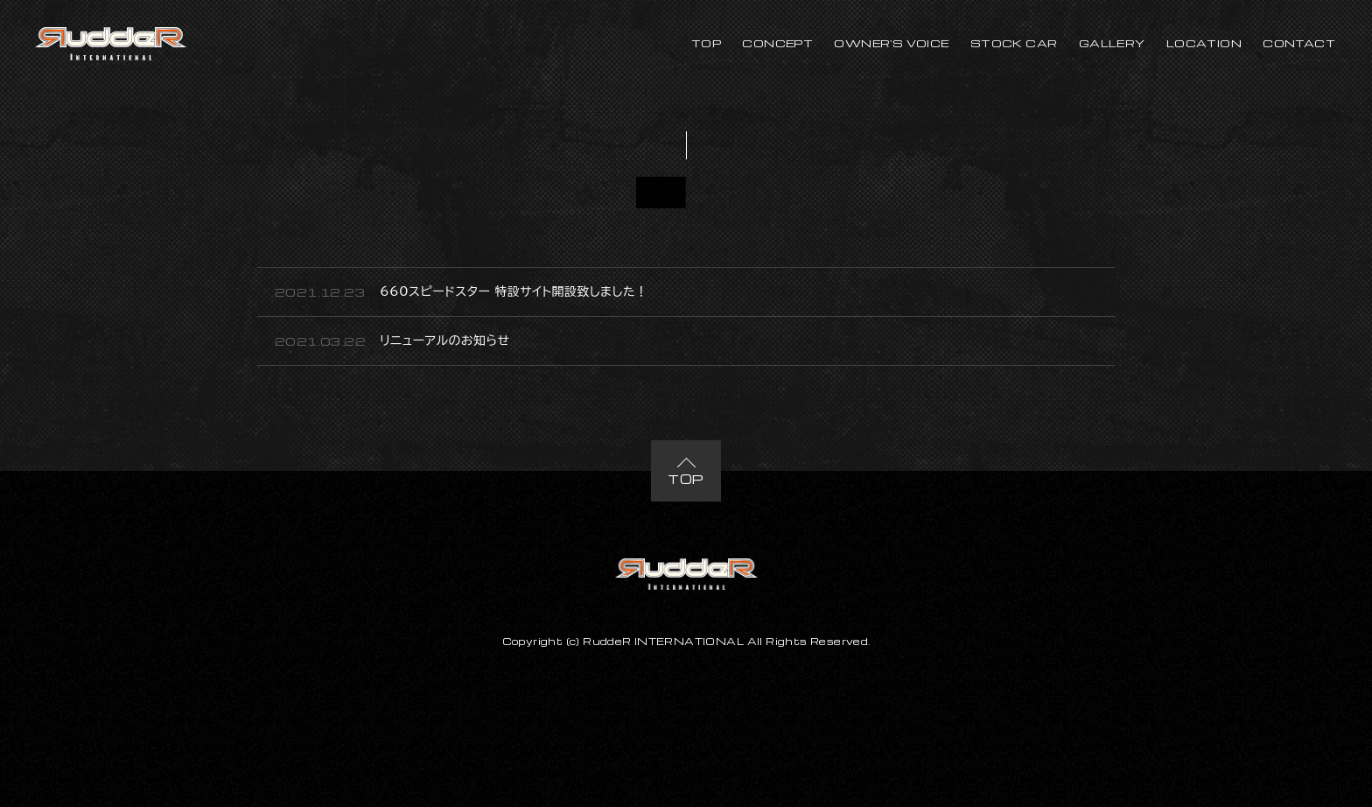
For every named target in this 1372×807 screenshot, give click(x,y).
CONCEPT (777, 43)
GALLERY (1112, 43)
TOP (706, 43)
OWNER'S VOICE (891, 43)
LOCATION (1204, 43)
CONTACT (1299, 43)
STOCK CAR (1014, 43)
